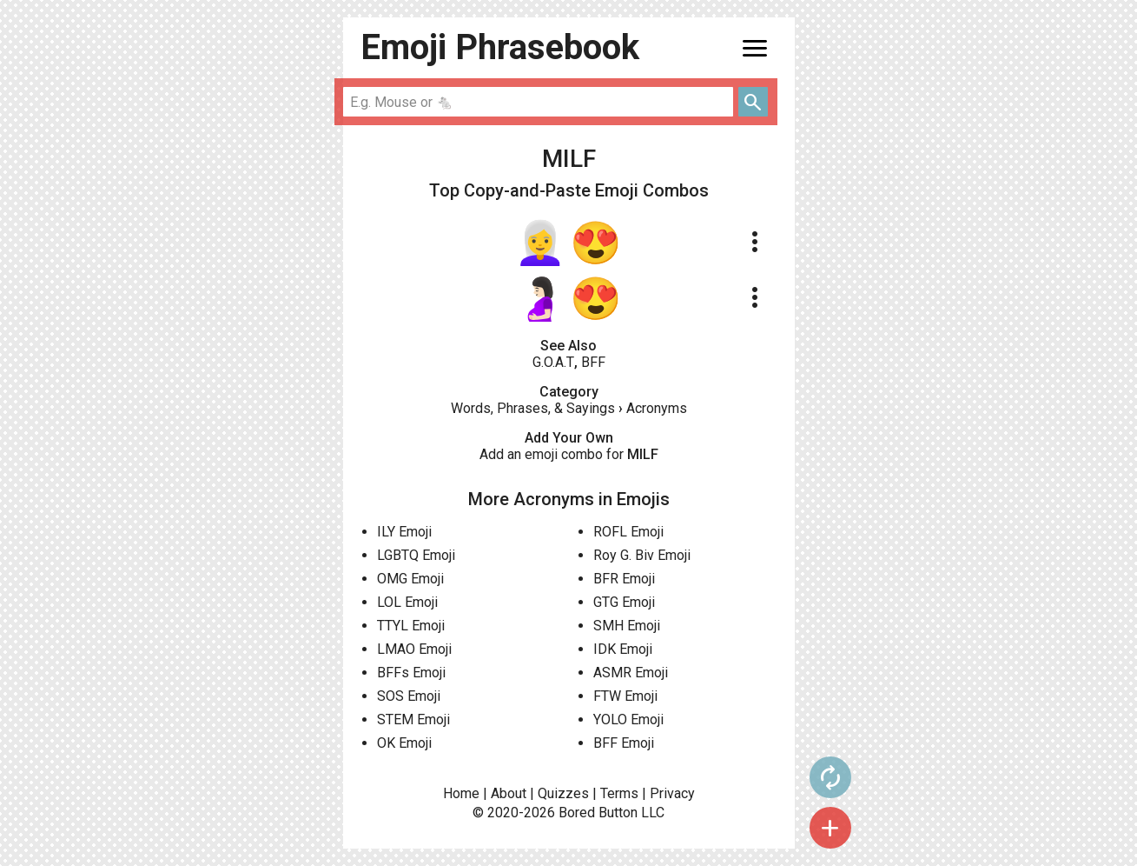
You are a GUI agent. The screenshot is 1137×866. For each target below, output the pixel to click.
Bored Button (598, 812)
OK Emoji (404, 743)
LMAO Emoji (414, 649)
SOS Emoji (408, 696)
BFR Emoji (624, 578)
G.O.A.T (553, 362)
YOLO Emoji (628, 719)
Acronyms (656, 408)
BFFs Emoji (411, 672)
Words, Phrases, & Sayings (533, 408)
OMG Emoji (410, 578)
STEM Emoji (413, 719)
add (830, 827)
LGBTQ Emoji (416, 555)
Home (461, 793)
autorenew (830, 777)
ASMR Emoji (630, 672)
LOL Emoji (407, 602)
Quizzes (563, 793)
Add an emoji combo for (568, 454)
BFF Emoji (623, 743)
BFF (593, 362)
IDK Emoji (622, 649)
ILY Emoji (404, 531)
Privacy (672, 793)
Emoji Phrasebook (499, 47)
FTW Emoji (625, 696)
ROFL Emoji (628, 531)
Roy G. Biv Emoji (642, 555)
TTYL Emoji (411, 625)
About (508, 793)
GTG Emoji (624, 602)
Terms (619, 793)
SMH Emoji (626, 625)
